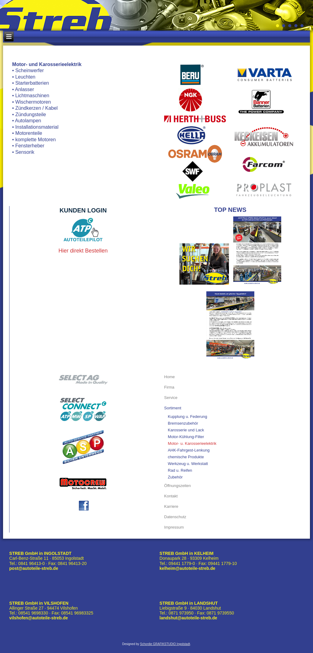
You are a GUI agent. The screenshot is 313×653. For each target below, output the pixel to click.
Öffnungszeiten (177, 485)
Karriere (171, 506)
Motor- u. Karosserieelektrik (192, 443)
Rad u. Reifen (180, 470)
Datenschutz (175, 517)
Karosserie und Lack (186, 430)
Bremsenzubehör (183, 423)
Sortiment (172, 408)
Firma (169, 387)
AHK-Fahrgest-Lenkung (189, 450)
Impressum (174, 527)
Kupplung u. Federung (187, 416)
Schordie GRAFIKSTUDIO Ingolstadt (165, 644)
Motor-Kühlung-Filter (186, 436)
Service (170, 397)
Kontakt (171, 496)
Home (169, 376)
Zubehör (175, 477)
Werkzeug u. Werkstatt (188, 463)
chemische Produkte (186, 457)
